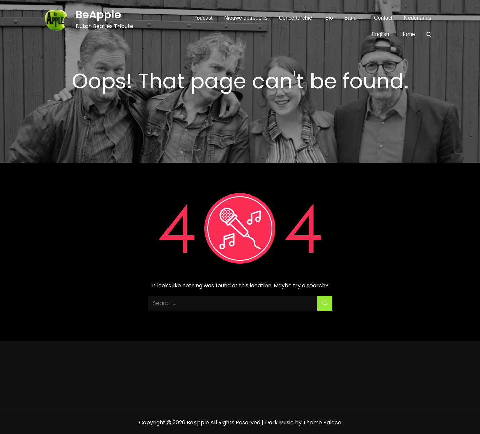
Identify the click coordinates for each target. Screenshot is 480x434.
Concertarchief (296, 18)
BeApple (98, 14)
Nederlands (417, 18)
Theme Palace (322, 422)
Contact (383, 18)
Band (353, 18)
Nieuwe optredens (246, 18)
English (380, 34)
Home (407, 34)
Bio (329, 18)
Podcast (203, 18)
